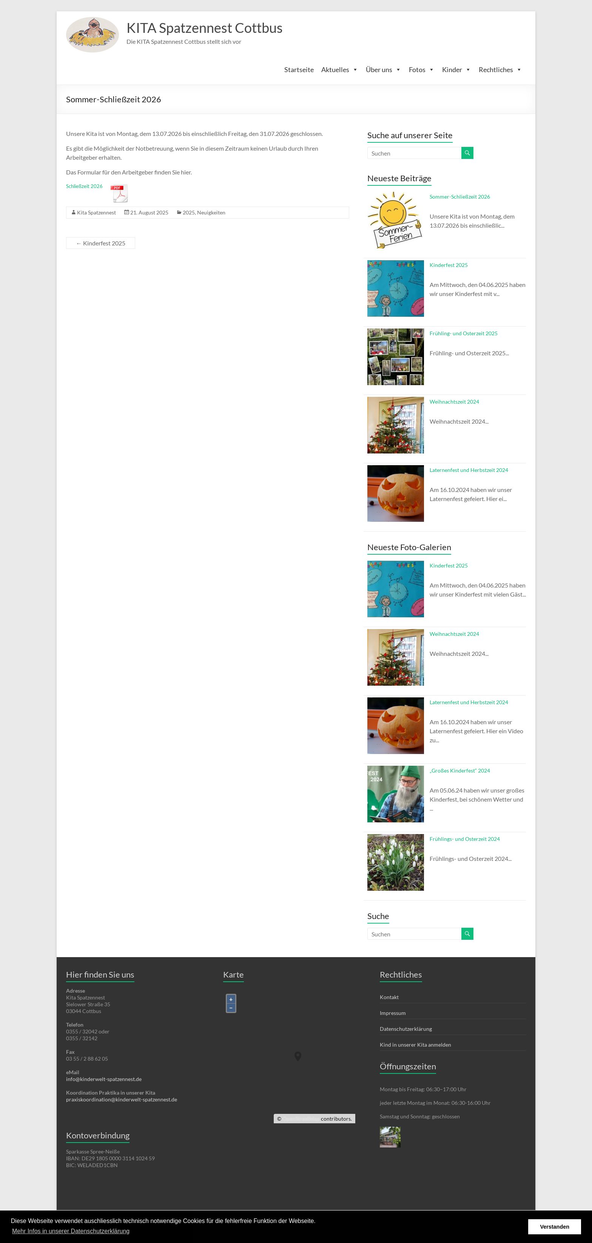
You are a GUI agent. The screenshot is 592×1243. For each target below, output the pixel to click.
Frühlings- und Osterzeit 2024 (465, 839)
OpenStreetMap (301, 1118)
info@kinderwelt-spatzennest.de (104, 1079)
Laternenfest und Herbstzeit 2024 (469, 470)
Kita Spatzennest (96, 212)
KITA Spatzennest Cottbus (204, 27)
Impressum (393, 1013)
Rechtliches (500, 69)
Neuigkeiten (211, 212)
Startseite (299, 69)
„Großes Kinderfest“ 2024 (460, 771)
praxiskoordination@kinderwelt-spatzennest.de (121, 1099)
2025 (189, 212)
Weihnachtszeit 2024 (454, 401)
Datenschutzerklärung (406, 1029)
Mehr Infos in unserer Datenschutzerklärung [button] (71, 1231)
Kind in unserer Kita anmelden (415, 1044)
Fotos (422, 69)
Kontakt (389, 997)
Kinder (456, 69)
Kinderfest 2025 (100, 243)
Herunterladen (120, 193)
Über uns (383, 69)
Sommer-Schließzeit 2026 (460, 196)
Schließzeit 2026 (84, 186)
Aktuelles (339, 69)
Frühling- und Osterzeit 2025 (464, 333)
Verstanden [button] (554, 1227)
